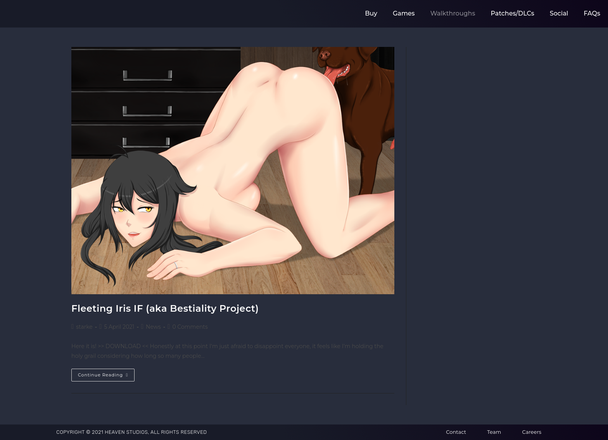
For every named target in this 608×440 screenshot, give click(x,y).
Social (559, 13)
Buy (371, 13)
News (153, 326)
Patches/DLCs (512, 13)
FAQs (592, 13)
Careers (531, 432)
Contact (456, 432)
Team (494, 432)
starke (84, 326)
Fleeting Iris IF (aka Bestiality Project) (165, 308)
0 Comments (189, 326)
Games (404, 13)
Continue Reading (106, 373)
